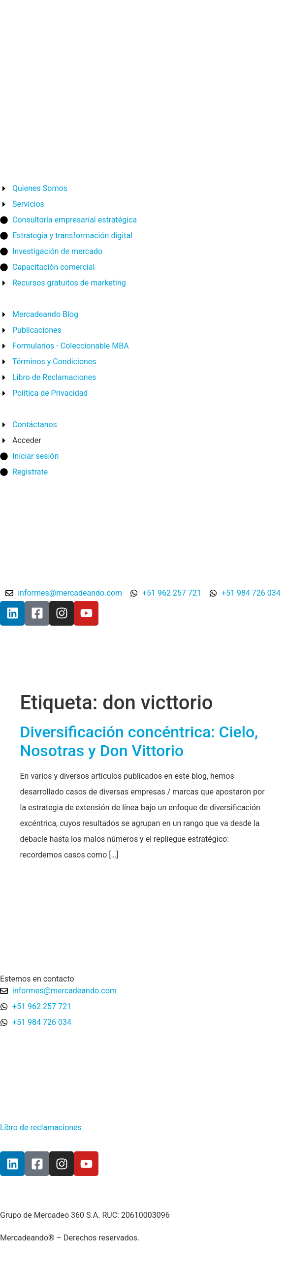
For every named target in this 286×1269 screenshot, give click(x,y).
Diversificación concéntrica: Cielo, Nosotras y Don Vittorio (139, 741)
